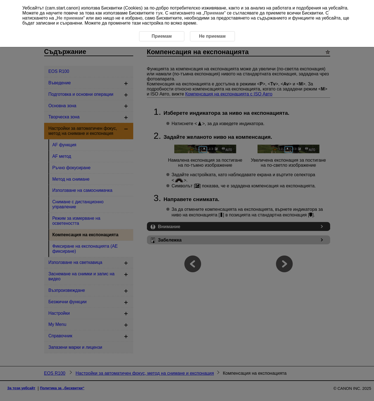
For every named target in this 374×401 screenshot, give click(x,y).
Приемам (214, 13)
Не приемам (70, 18)
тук (159, 13)
